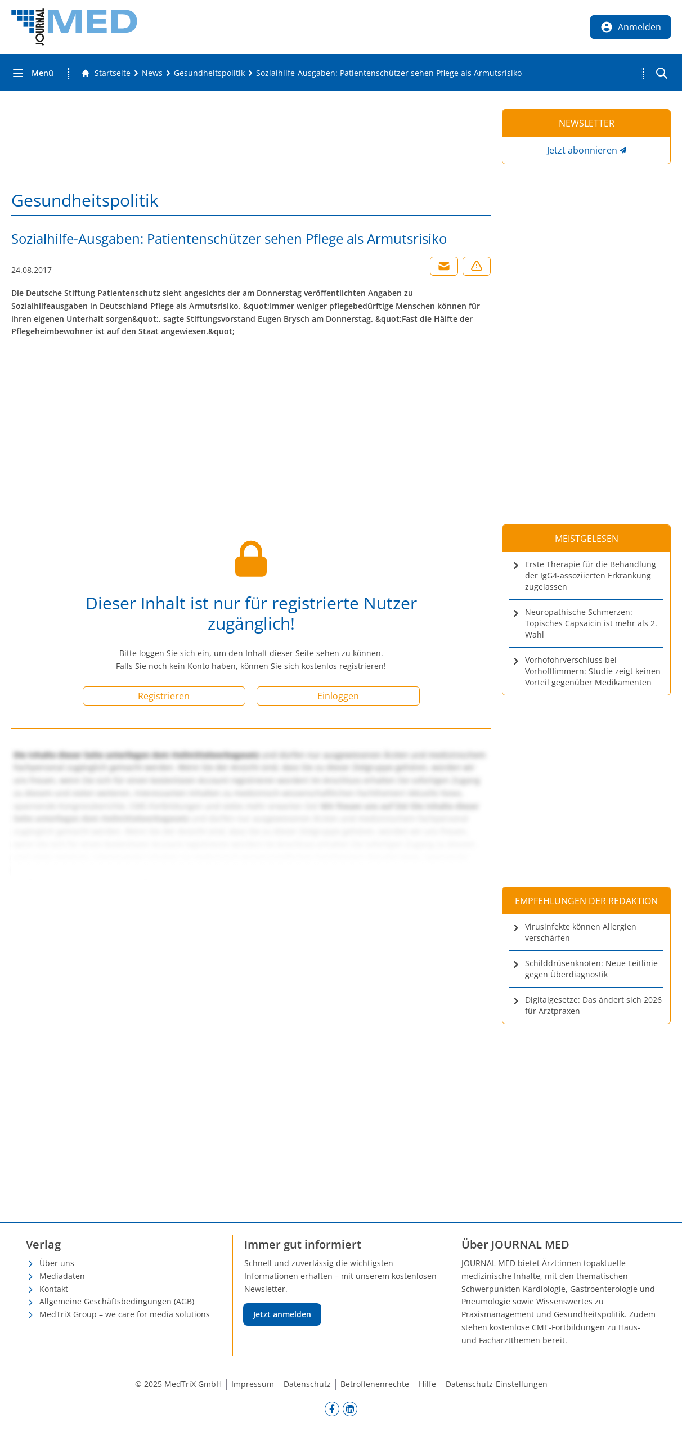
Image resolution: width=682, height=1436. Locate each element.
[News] (152, 73)
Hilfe (427, 1384)
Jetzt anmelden (282, 1314)
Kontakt (53, 1289)
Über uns (56, 1263)
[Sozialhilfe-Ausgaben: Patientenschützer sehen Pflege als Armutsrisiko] (389, 73)
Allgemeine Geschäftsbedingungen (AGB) (116, 1301)
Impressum (252, 1384)
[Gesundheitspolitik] (209, 73)
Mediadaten (62, 1276)
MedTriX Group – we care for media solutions (124, 1314)
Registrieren (164, 696)
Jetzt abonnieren (582, 150)
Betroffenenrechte (374, 1384)
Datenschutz (307, 1384)
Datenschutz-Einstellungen (497, 1384)
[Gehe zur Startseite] (106, 73)
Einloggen (338, 696)
